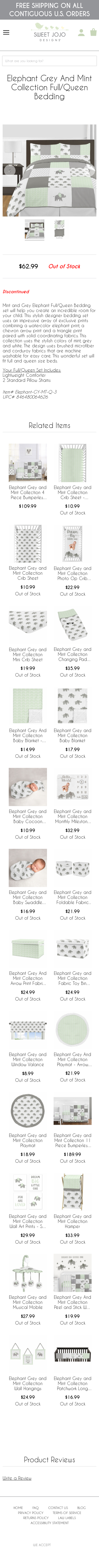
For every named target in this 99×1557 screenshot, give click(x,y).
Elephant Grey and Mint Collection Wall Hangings (27, 1383)
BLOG (81, 1508)
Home (18, 1508)
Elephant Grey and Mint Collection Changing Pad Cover (72, 655)
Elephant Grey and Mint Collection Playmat (27, 1140)
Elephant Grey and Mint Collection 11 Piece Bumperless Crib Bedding (72, 1141)
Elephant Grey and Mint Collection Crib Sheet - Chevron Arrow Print (72, 493)
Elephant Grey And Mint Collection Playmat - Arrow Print (72, 1060)
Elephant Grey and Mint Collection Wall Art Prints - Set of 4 (27, 1222)
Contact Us (58, 1508)
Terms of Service (67, 1513)
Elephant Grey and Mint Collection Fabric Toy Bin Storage (72, 979)
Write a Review (17, 1478)
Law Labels (67, 1518)
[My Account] (81, 33)
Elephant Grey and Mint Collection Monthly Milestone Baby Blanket (72, 817)
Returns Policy (36, 1518)
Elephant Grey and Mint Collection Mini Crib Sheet (27, 654)
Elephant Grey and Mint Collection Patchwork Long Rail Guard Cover (72, 1384)
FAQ (35, 1508)
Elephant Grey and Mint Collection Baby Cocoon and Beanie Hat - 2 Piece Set (27, 817)
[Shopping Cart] (93, 32)
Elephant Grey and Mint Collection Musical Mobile (27, 1302)
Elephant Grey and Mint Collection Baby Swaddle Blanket (27, 898)
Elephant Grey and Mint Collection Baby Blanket (72, 735)
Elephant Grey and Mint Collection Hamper (72, 1221)
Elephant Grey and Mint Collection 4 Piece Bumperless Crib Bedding (27, 493)
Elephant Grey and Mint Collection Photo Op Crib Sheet (72, 574)
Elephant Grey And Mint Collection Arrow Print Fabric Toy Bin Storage (27, 979)
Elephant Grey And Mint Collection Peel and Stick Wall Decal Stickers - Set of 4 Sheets (72, 1303)
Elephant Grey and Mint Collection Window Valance (27, 1059)
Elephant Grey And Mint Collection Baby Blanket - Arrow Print (27, 736)
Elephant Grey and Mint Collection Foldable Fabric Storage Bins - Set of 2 (72, 898)
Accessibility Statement (50, 1523)
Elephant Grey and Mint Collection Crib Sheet (27, 573)
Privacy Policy (30, 1513)
